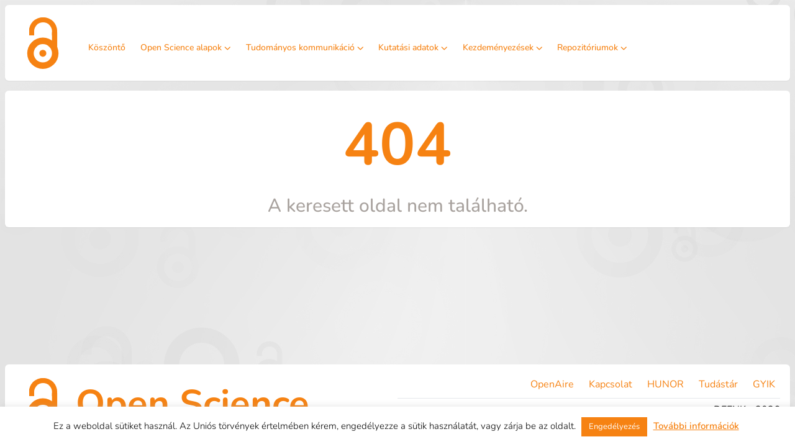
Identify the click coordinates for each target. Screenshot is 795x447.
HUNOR (665, 384)
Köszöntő (106, 47)
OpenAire (552, 384)
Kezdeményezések (503, 47)
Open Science (192, 403)
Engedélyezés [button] (614, 426)
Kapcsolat (610, 384)
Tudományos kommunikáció (305, 47)
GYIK (764, 384)
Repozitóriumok (592, 47)
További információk (696, 426)
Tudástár (718, 384)
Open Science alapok (185, 47)
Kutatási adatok (413, 47)
